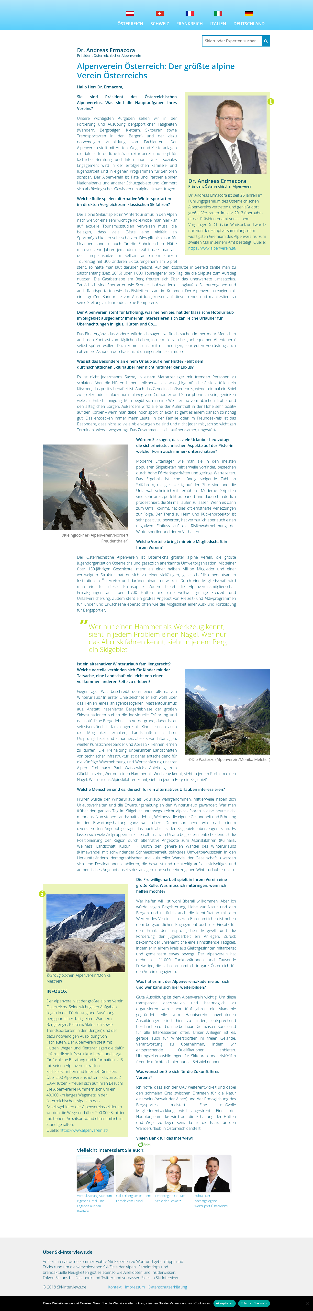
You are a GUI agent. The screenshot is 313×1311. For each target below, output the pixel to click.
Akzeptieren (224, 1303)
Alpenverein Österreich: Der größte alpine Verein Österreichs (156, 71)
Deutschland (249, 23)
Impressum (135, 1287)
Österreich (130, 23)
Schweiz (159, 23)
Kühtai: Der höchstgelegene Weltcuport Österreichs (211, 1200)
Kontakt (115, 1287)
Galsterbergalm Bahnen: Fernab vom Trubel (133, 1198)
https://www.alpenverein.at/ (212, 248)
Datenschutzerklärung (167, 1287)
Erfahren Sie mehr (254, 1303)
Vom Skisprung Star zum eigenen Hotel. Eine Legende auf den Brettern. (94, 1203)
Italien (218, 23)
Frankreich (189, 23)
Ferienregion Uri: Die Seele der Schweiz (170, 1198)
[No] (306, 1303)
